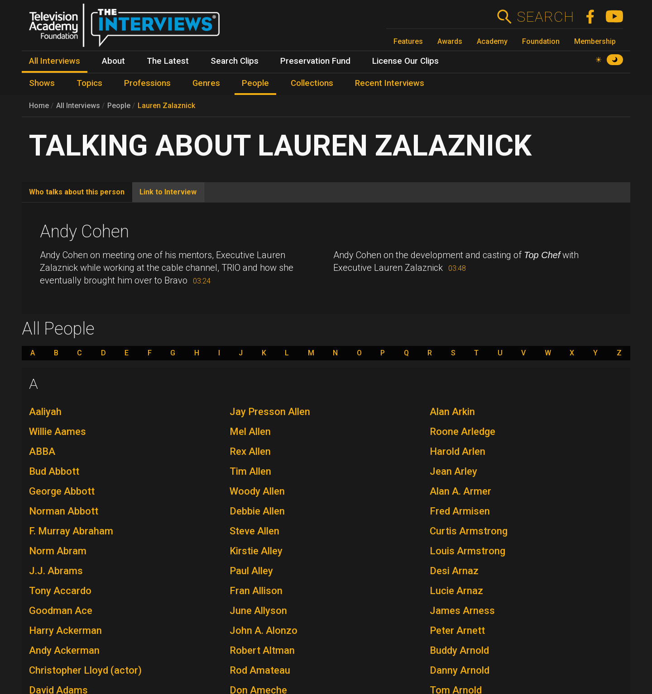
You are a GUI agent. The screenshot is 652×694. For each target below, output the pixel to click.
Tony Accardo (60, 590)
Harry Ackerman (65, 630)
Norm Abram (57, 551)
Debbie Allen (257, 511)
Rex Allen (250, 451)
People (118, 105)
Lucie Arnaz (456, 590)
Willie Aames (57, 431)
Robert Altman (262, 650)
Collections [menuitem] (312, 83)
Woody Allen (257, 491)
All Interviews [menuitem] (54, 61)
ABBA (42, 451)
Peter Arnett (457, 630)
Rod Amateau (260, 670)
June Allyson (258, 610)
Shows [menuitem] (42, 83)
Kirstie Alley (256, 551)
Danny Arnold (459, 670)
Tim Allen (250, 471)
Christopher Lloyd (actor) (85, 670)
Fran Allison (256, 590)
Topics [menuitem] (89, 83)
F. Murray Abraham (71, 531)
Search (545, 16)
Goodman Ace (60, 610)
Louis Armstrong (467, 551)
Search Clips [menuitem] (235, 61)
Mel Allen (250, 431)
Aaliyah (45, 411)
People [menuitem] (255, 83)
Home (39, 105)
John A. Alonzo (263, 630)
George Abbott (62, 491)
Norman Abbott (63, 511)
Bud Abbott (54, 471)
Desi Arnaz (454, 570)
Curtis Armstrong (469, 531)
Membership (595, 41)
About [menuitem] (113, 61)
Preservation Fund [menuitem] (315, 61)
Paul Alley (251, 570)
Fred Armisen (460, 511)
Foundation (541, 41)
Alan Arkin (452, 411)
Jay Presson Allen (270, 411)
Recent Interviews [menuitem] (389, 83)
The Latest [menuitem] (168, 61)
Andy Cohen (84, 231)
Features (408, 41)
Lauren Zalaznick (166, 105)
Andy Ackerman (64, 650)
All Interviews (78, 105)
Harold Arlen (457, 451)
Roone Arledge (462, 431)
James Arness (462, 610)
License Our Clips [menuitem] (405, 61)
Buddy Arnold (459, 650)
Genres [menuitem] (206, 83)
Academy (492, 41)
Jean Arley (453, 471)
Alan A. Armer (460, 491)
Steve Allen (254, 531)
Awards (449, 41)
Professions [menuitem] (147, 83)
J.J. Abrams (56, 570)
